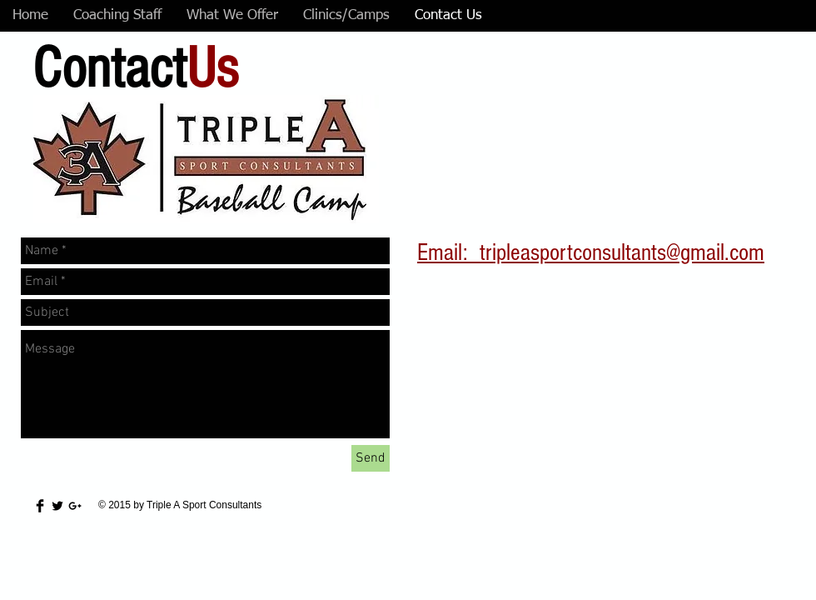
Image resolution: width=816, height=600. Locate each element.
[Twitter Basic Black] (57, 505)
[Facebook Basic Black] (40, 505)
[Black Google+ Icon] (75, 505)
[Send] (370, 458)
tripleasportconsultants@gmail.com (622, 252)
